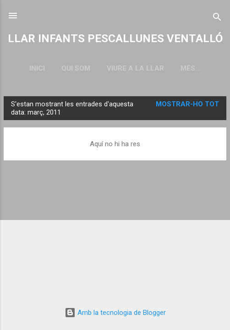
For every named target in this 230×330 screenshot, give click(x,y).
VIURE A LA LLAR (135, 68)
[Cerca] (217, 19)
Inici (37, 68)
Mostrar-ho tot (187, 104)
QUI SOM (75, 68)
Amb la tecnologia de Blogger (115, 312)
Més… (191, 68)
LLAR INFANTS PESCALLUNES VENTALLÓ (115, 38)
